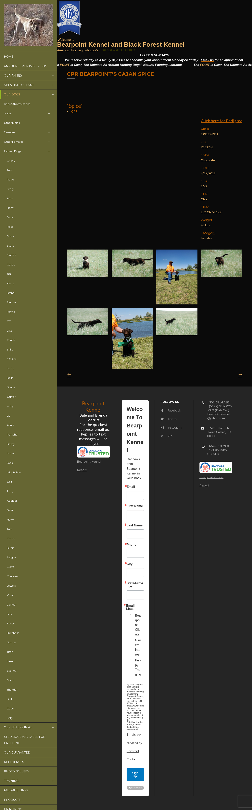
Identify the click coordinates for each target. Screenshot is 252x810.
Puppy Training (138, 667)
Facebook (171, 410)
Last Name (135, 525)
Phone (131, 544)
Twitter (169, 419)
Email (131, 486)
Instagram (171, 427)
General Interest (138, 647)
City (129, 564)
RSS (167, 436)
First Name (135, 506)
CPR (74, 111)
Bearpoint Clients (138, 625)
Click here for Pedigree (221, 120)
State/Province (135, 585)
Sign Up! (135, 774)
